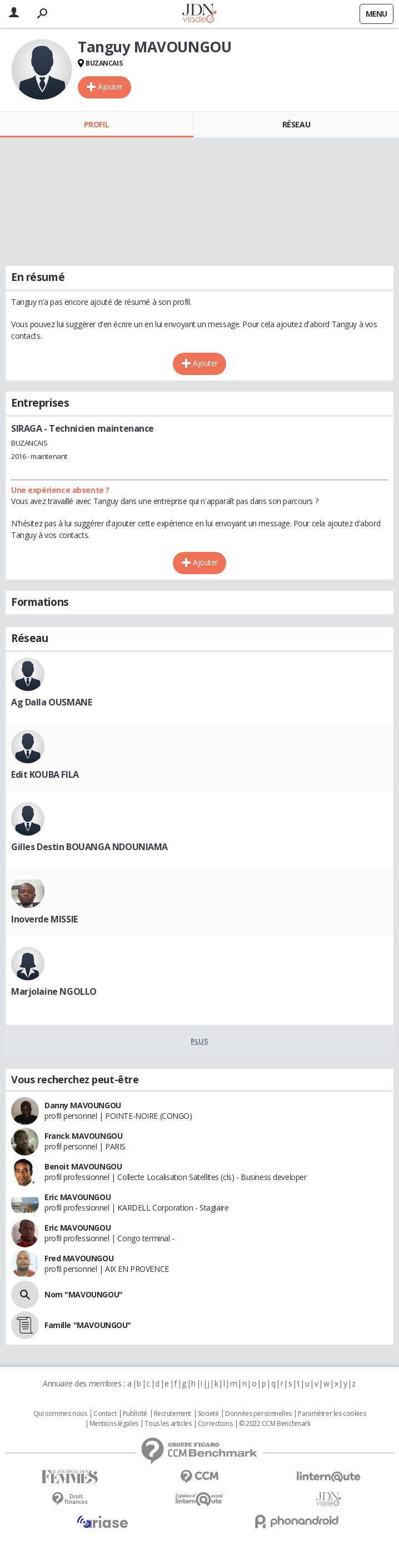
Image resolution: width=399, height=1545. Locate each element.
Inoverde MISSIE (44, 919)
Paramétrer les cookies (332, 1414)
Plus (199, 1041)
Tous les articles (167, 1424)
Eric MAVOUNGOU (77, 1197)
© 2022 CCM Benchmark (275, 1424)
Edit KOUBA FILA (45, 774)
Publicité (135, 1414)
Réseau (296, 124)
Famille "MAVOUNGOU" (87, 1325)
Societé (208, 1414)
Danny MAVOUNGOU (82, 1105)
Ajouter (110, 86)
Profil (96, 124)
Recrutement (172, 1414)
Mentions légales (113, 1424)
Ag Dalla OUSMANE (51, 702)
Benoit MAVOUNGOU (83, 1166)
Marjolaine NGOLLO (54, 991)
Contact (104, 1414)
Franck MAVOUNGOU (83, 1136)
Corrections (215, 1424)
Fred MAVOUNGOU (78, 1258)
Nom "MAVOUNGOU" (83, 1294)
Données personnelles (258, 1414)
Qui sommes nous (60, 1414)
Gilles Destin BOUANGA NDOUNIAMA (89, 847)
